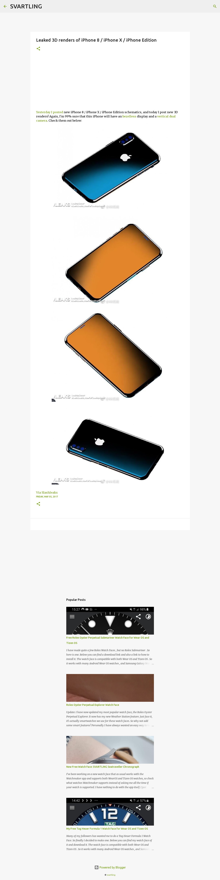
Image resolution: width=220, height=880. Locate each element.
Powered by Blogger (110, 867)
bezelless (129, 116)
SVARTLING (26, 6)
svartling (111, 875)
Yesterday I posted (49, 112)
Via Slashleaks (47, 492)
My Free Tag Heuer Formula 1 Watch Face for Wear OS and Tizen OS (107, 828)
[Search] (215, 6)
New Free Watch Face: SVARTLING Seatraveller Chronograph (102, 766)
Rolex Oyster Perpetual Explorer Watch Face (92, 704)
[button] (38, 48)
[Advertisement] (110, 82)
